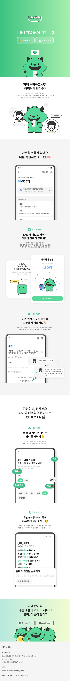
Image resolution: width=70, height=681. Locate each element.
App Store (46, 40)
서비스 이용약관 (7, 675)
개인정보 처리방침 (22, 675)
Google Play (27, 40)
